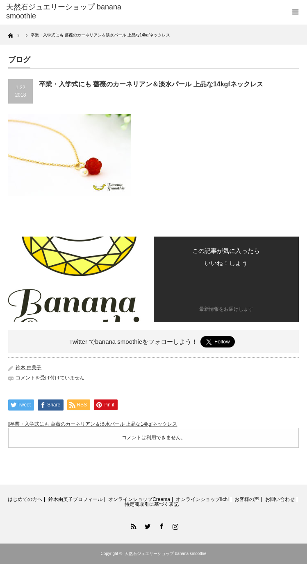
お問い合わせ (280, 499)
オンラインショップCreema (139, 499)
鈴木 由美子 (28, 367)
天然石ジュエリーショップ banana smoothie (166, 553)
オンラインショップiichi (202, 499)
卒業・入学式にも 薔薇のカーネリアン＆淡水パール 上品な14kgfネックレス (93, 424)
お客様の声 (246, 499)
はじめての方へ (25, 499)
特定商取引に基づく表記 (152, 504)
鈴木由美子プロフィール (75, 499)
